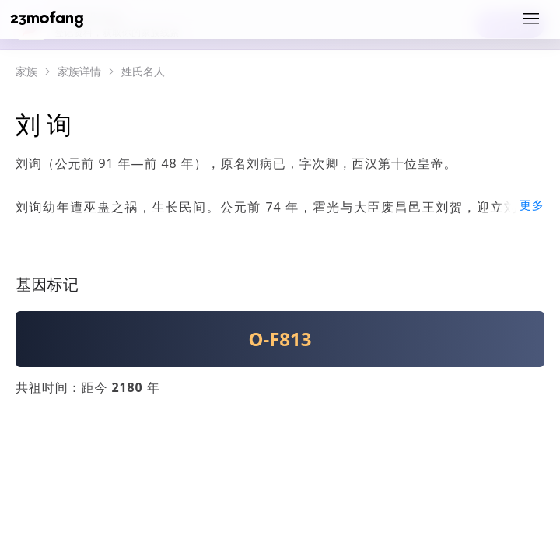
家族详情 (79, 71)
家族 (26, 71)
